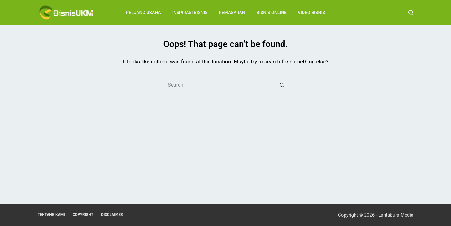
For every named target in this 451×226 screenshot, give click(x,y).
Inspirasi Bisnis (190, 12)
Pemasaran (232, 12)
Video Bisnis (311, 12)
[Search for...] (219, 84)
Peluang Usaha (143, 12)
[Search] (410, 12)
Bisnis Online (272, 12)
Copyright (83, 215)
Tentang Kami (51, 215)
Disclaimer (112, 215)
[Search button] (282, 84)
